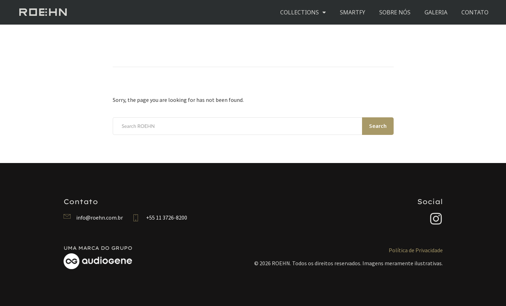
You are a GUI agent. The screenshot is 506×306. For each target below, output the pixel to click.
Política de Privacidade (416, 250)
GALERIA (436, 12)
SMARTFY (352, 12)
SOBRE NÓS (394, 12)
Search (378, 125)
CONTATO (474, 12)
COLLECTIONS (303, 12)
